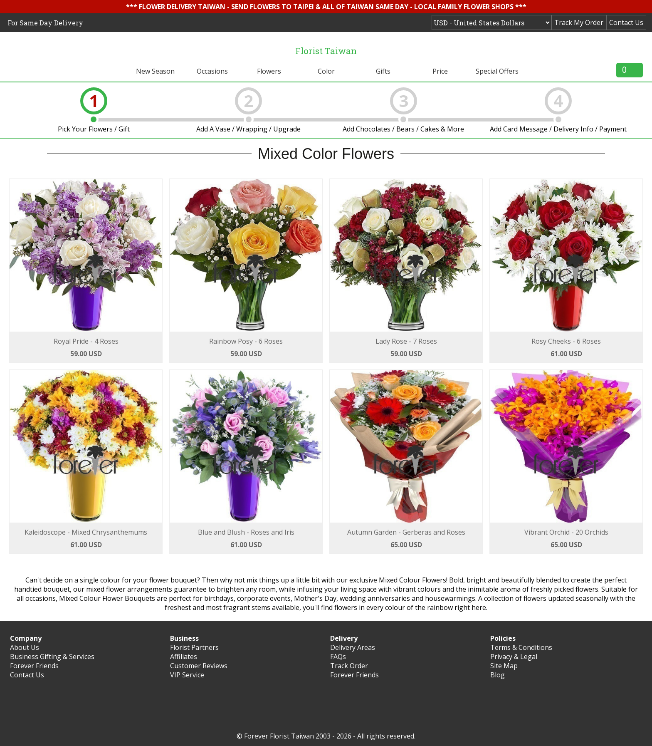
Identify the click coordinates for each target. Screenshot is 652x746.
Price (440, 71)
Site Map (504, 665)
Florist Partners (194, 647)
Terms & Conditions (521, 647)
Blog (497, 674)
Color (326, 71)
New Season (155, 71)
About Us (24, 647)
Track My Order (578, 22)
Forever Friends (34, 665)
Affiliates (183, 656)
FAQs (338, 656)
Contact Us (626, 22)
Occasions (212, 71)
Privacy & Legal (513, 656)
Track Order (349, 665)
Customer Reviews (198, 665)
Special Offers (497, 71)
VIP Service (187, 674)
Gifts (383, 71)
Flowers (269, 71)
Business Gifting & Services (52, 656)
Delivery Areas (352, 647)
